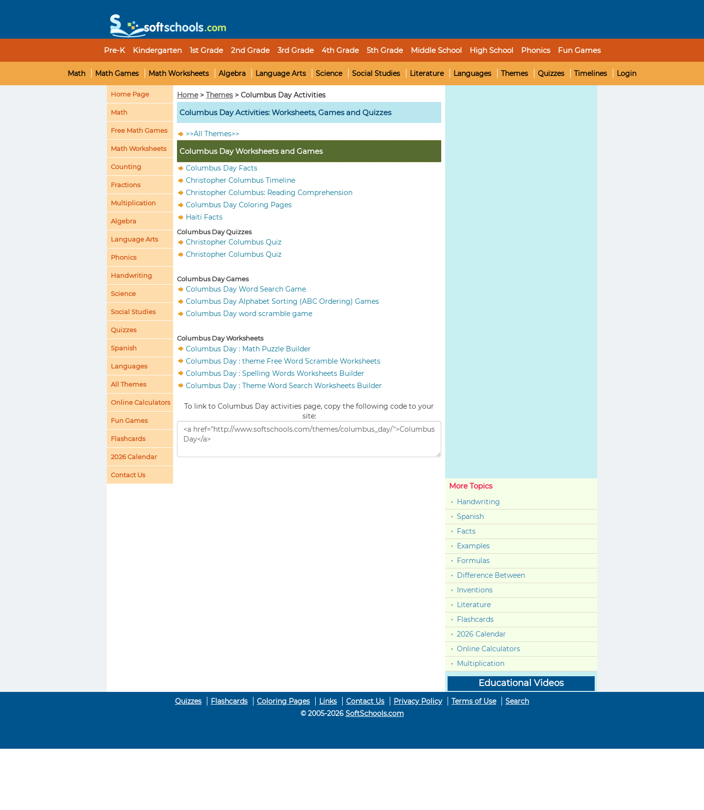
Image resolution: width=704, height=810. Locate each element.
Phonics (123, 257)
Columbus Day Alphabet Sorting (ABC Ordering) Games (282, 301)
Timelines (590, 73)
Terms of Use (474, 701)
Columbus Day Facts (221, 168)
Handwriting (131, 275)
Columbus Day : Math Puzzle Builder (248, 348)
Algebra (232, 73)
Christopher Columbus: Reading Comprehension (269, 192)
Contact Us (365, 701)
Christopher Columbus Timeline (240, 180)
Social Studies (376, 73)
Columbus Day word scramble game (249, 313)
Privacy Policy (418, 701)
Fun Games (579, 50)
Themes (514, 73)
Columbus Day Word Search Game (246, 289)
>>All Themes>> (212, 133)
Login (626, 73)
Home (187, 95)
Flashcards (475, 619)
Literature (427, 73)
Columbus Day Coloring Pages (239, 204)
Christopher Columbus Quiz (233, 242)
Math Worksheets (179, 73)
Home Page (130, 94)
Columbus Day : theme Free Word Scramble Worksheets (283, 360)
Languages (472, 73)
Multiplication (133, 203)
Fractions (125, 185)
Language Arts (280, 73)
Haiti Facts (204, 217)
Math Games (117, 73)
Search (517, 701)
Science (329, 73)
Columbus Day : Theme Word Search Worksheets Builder (284, 385)
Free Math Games (139, 130)
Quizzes (551, 73)
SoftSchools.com (375, 713)
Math (76, 73)
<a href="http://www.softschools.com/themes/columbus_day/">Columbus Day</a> (309, 439)
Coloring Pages (283, 701)
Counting (126, 167)
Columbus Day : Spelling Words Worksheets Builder (275, 372)
